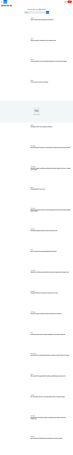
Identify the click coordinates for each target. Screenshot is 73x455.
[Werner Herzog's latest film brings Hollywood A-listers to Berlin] (51, 446)
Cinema (33, 436)
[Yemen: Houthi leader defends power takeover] (51, 27)
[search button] (47, 12)
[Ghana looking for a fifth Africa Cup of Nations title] (51, 48)
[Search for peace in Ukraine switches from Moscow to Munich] (51, 321)
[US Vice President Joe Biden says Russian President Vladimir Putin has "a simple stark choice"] (51, 176)
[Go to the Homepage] (5, 1)
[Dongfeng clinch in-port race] (51, 197)
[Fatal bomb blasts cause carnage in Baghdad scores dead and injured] (51, 342)
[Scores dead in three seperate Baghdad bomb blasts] (51, 259)
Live (70, 1)
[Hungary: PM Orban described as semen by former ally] (51, 301)
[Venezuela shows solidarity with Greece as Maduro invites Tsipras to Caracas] (51, 363)
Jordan (32, 395)
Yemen (32, 18)
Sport (32, 38)
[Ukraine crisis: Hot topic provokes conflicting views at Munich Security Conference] (51, 425)
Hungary (33, 291)
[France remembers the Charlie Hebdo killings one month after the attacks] (51, 69)
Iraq (32, 249)
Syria (32, 374)
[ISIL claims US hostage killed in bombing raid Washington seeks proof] (51, 384)
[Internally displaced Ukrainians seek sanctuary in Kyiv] (51, 238)
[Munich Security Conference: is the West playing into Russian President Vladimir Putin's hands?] (51, 218)
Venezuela (33, 353)
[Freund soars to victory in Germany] (51, 90)
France (32, 59)
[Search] (36, 12)
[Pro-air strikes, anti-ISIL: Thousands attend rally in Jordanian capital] (51, 404)
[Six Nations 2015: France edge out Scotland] (51, 134)
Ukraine (33, 228)
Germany (33, 145)
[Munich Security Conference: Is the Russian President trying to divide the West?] (51, 155)
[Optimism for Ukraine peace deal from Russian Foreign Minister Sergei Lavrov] (51, 280)
